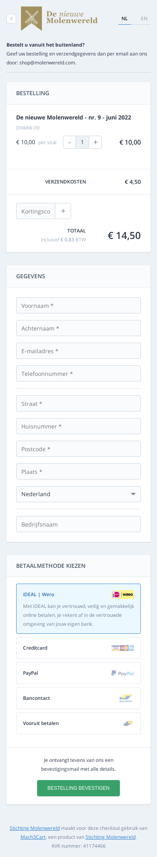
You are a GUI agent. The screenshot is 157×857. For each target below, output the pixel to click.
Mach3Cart (33, 837)
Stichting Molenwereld (35, 828)
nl (124, 18)
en (144, 18)
